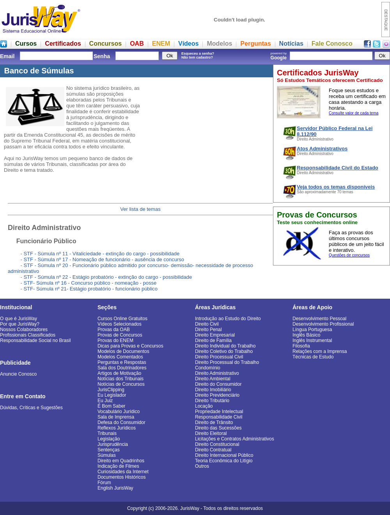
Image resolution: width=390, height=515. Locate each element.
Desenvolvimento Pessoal (319, 318)
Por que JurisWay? (19, 324)
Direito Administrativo (217, 373)
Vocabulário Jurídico (119, 411)
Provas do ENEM (115, 340)
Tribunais (107, 433)
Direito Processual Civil (219, 357)
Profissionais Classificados (27, 335)
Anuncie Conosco (18, 374)
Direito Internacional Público (224, 455)
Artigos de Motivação (119, 373)
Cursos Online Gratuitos (122, 318)
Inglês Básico (306, 335)
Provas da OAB (114, 329)
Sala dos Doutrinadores (122, 368)
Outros (202, 466)
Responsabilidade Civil (218, 417)
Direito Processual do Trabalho (227, 362)
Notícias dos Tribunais (121, 378)
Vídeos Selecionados (120, 324)
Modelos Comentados (120, 357)
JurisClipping (111, 389)
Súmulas (107, 455)
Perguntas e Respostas (122, 362)
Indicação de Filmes (118, 466)
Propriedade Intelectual (219, 411)
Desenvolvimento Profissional (323, 324)
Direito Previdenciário (217, 395)
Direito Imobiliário (213, 389)
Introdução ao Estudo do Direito (228, 318)
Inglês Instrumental (312, 340)
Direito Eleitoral (211, 433)
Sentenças (109, 450)
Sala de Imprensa (116, 417)
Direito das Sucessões (218, 428)
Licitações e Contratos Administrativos (234, 439)
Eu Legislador (112, 395)
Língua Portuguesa (312, 329)
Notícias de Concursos (121, 384)
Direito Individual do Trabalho (225, 346)
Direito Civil (207, 324)
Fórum (104, 482)
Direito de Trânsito (214, 422)
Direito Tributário (212, 400)
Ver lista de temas (140, 209)
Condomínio (207, 368)
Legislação (109, 439)
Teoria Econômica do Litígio (223, 460)
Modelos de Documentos (123, 351)
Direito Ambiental (212, 378)
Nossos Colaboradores (24, 329)
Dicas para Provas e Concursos (130, 346)
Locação (204, 406)
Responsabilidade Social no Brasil (35, 340)
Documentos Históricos (121, 477)
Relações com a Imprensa (319, 351)
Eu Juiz (105, 400)
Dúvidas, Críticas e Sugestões (31, 407)
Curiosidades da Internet (123, 471)
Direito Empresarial (215, 335)
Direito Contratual (213, 450)
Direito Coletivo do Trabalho (224, 351)
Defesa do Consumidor (121, 422)
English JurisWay (115, 488)
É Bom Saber (111, 406)
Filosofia (301, 346)
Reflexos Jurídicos (117, 428)
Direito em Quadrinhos (121, 460)
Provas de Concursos (120, 335)
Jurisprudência (113, 444)
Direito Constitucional (217, 444)
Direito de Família (213, 340)
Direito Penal (208, 329)
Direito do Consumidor (218, 384)
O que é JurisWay (18, 318)
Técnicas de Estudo (312, 357)
